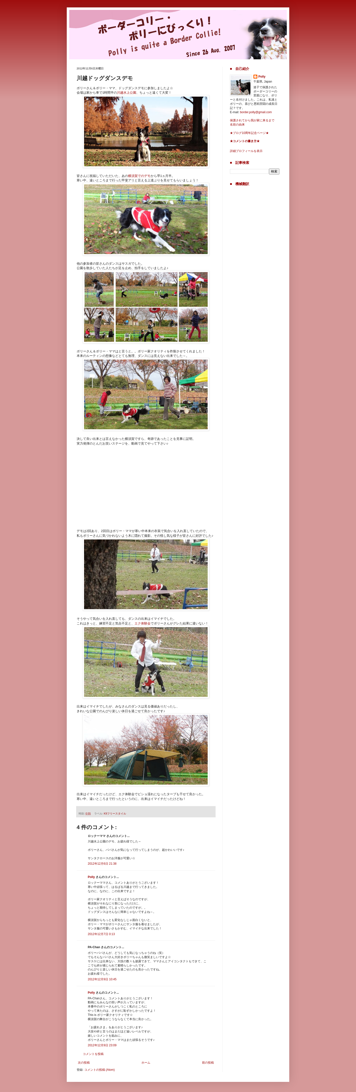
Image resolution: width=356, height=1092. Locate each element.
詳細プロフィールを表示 (246, 151)
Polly (91, 877)
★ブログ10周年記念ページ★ (249, 133)
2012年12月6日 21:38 (102, 863)
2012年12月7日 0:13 (101, 934)
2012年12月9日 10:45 (102, 979)
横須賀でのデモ (139, 176)
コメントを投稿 (93, 1054)
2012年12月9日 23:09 (102, 1045)
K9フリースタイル (115, 813)
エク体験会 (142, 623)
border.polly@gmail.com (256, 112)
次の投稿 (84, 1062)
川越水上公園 (126, 92)
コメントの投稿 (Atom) (99, 1069)
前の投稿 (208, 1062)
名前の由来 (237, 124)
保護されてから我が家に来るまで (252, 120)
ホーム (145, 1062)
